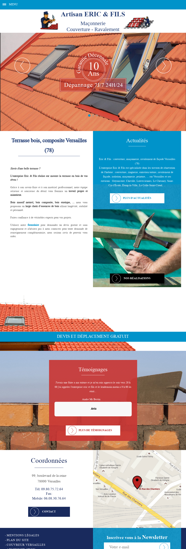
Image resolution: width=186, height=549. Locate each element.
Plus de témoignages (95, 430)
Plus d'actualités (137, 198)
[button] (54, 420)
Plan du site (18, 540)
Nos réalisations (137, 278)
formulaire (33, 225)
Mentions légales (23, 535)
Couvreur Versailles (26, 545)
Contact (49, 512)
